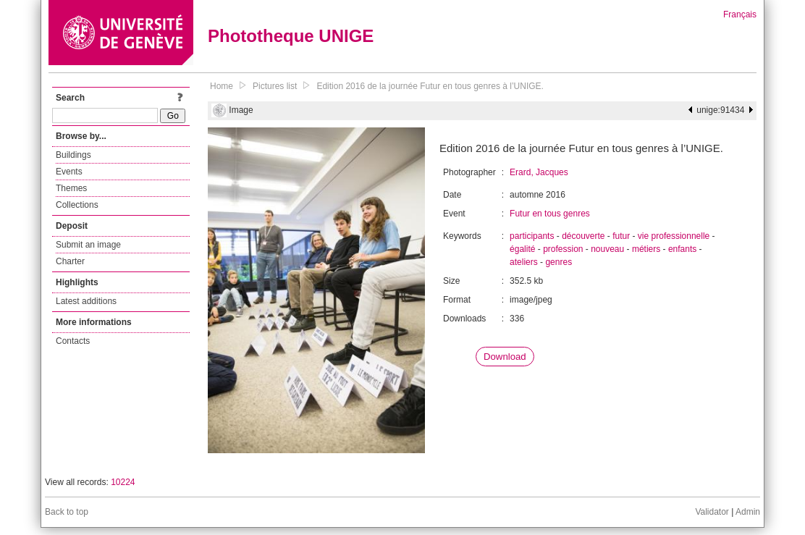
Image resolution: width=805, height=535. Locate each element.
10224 (123, 482)
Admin (748, 512)
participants (532, 236)
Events (69, 172)
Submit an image (88, 245)
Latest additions (86, 301)
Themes (71, 188)
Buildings (73, 155)
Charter (70, 261)
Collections (77, 205)
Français (739, 14)
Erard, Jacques (539, 172)
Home (221, 86)
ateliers (524, 262)
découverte (583, 236)
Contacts (73, 341)
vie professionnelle (673, 236)
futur (621, 236)
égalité (522, 249)
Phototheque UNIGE (291, 36)
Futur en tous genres (550, 213)
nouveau (607, 249)
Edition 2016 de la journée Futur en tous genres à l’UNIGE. (430, 86)
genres (558, 262)
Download (505, 356)
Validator (711, 512)
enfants (682, 249)
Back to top (66, 512)
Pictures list (275, 86)
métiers (646, 249)
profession (563, 249)
